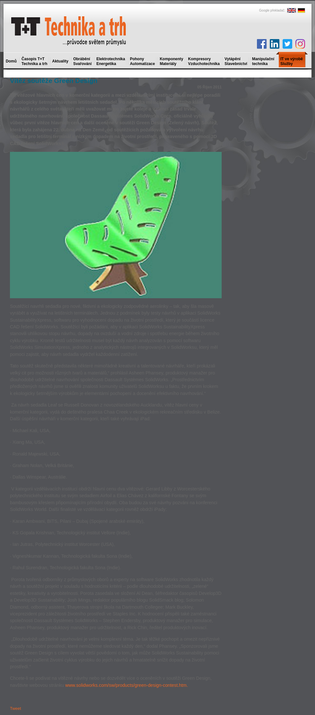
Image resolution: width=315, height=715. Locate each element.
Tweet (15, 708)
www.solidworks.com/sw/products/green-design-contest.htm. (126, 685)
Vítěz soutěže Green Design (54, 80)
